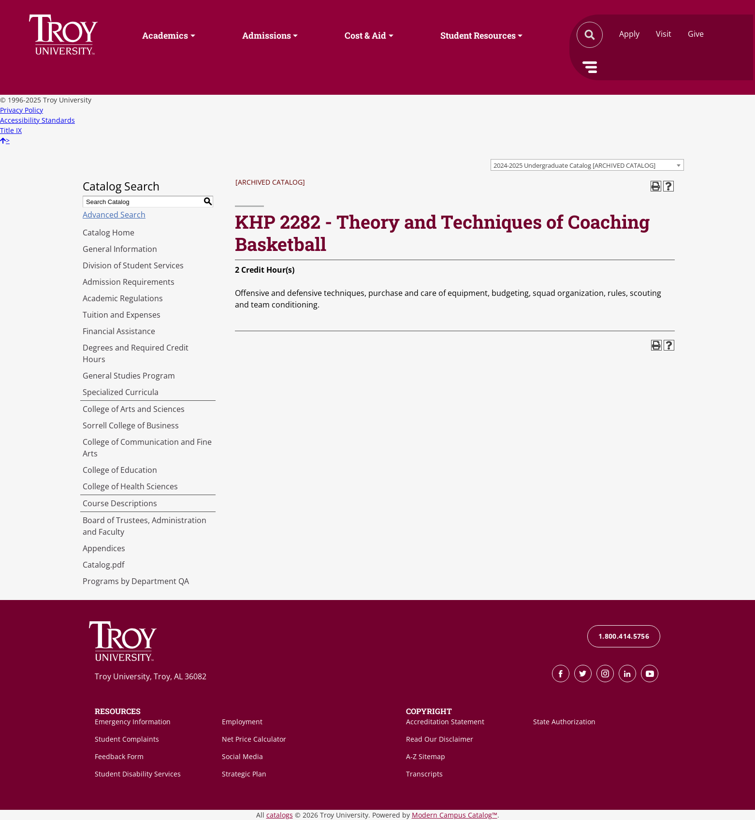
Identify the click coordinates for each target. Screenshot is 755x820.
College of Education (120, 470)
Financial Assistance (119, 331)
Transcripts (424, 773)
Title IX (11, 130)
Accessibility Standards (37, 120)
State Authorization (564, 721)
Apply (629, 34)
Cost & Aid (365, 35)
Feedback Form (119, 756)
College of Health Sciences (130, 486)
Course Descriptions (120, 503)
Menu (590, 67)
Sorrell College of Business (131, 425)
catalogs (279, 815)
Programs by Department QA (136, 581)
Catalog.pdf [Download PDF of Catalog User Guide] (103, 564)
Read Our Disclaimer (439, 739)
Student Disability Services (138, 773)
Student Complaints (127, 739)
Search (63, 35)
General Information (120, 249)
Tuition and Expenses (121, 314)
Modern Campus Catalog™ (454, 815)
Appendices (104, 548)
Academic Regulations (123, 298)
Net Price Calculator (254, 739)
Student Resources (478, 35)
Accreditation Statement (445, 721)
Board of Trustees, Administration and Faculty (144, 526)
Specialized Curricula (121, 392)
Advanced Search (114, 214)
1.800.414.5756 (623, 636)
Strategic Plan (244, 773)
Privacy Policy (21, 110)
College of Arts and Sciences (134, 409)
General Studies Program (129, 375)
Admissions (266, 35)
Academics (165, 35)
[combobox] (587, 165)
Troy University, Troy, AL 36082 (150, 676)
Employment (242, 721)
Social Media (242, 756)
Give (696, 34)
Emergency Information (133, 721)
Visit (663, 34)
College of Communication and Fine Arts (147, 448)
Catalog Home (108, 232)
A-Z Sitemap (425, 756)
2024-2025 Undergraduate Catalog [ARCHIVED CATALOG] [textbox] (574, 165)
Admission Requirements (128, 282)
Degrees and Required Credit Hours (136, 353)
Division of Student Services (133, 265)
